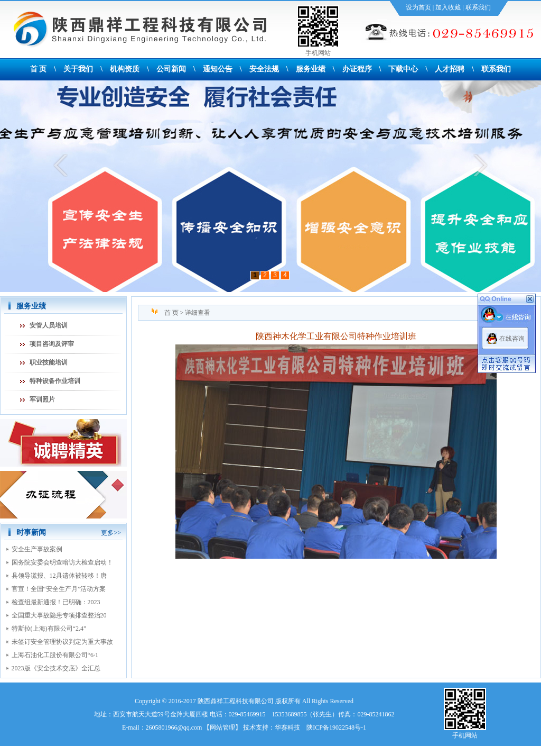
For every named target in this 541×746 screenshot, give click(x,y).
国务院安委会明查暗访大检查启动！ (62, 562)
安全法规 (264, 69)
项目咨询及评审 (52, 344)
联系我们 (478, 7)
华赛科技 (287, 727)
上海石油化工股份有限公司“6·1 (55, 655)
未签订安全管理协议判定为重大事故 (62, 641)
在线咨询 (512, 338)
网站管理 (222, 727)
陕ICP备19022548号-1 (336, 727)
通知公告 (217, 69)
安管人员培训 (49, 325)
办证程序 (357, 69)
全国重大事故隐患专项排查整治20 (59, 615)
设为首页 (418, 7)
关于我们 (78, 69)
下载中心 (403, 69)
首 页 (38, 69)
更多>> (111, 532)
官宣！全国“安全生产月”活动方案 (59, 589)
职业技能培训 (49, 362)
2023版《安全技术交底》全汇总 (56, 668)
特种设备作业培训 (55, 381)
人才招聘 (449, 69)
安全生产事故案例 (37, 549)
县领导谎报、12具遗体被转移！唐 (59, 575)
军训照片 (42, 399)
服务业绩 (310, 69)
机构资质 (124, 69)
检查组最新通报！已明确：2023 (56, 602)
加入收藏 (448, 7)
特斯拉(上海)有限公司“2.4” (49, 628)
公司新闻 (171, 69)
